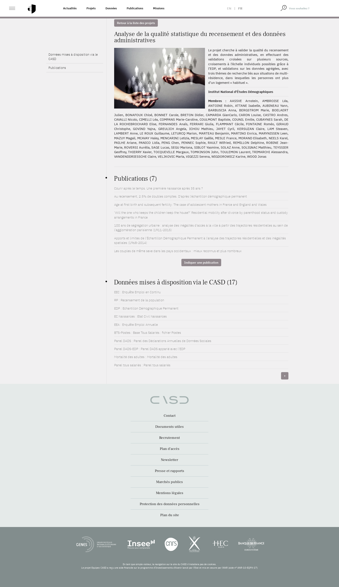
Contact (170, 415)
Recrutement (169, 437)
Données (111, 8)
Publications (135, 8)
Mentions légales (169, 493)
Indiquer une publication (201, 262)
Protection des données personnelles (170, 504)
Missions (158, 8)
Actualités (70, 8)
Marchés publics (169, 482)
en (229, 8)
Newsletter (169, 459)
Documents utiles (169, 426)
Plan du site (169, 515)
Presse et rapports (169, 471)
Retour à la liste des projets (136, 23)
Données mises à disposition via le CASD (73, 56)
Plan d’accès (169, 448)
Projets (91, 8)
